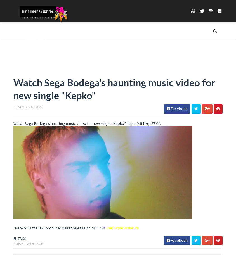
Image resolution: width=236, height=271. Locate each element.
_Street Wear (34, 40)
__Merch (30, 50)
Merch (29, 31)
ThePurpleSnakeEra (122, 227)
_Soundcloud (35, 69)
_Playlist (31, 59)
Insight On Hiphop (28, 243)
